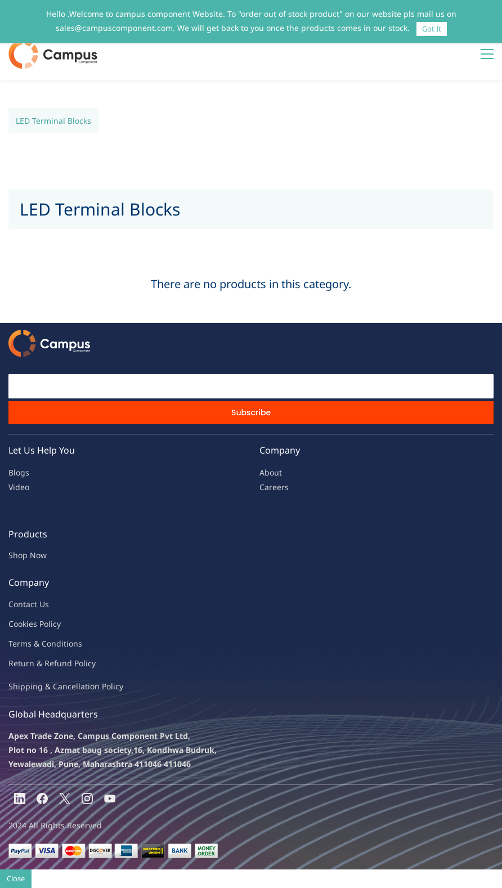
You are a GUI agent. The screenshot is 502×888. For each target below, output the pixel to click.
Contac (21, 604)
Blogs (18, 472)
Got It (431, 29)
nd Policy (79, 663)
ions (74, 643)
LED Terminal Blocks (53, 120)
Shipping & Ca (35, 686)
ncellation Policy (92, 686)
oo (18, 623)
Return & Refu (35, 663)
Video (18, 487)
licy (54, 623)
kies (30, 623)
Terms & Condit (37, 643)
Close (16, 878)
